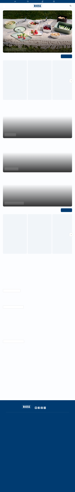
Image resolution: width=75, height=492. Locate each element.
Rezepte (41, 432)
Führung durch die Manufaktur (26, 474)
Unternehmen (20, 455)
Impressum (41, 474)
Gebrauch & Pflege (44, 429)
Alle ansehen (67, 56)
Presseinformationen (44, 465)
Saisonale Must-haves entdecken (14, 49)
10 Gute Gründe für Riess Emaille (48, 425)
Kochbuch (41, 435)
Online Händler (21, 422)
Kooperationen (21, 458)
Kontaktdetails (43, 455)
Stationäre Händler (22, 425)
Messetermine (20, 471)
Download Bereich (44, 468)
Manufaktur (42, 444)
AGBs (40, 484)
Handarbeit (41, 441)
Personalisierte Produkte (24, 484)
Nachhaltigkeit (43, 448)
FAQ (39, 458)
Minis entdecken (9, 135)
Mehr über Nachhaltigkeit (11, 291)
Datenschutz (42, 477)
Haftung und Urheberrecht (46, 481)
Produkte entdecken (11, 169)
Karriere (18, 461)
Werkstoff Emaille (43, 422)
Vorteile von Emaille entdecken (12, 352)
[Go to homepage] (37, 6)
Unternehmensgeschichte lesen (12, 386)
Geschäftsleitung (21, 464)
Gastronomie (20, 481)
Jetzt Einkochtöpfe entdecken (13, 203)
